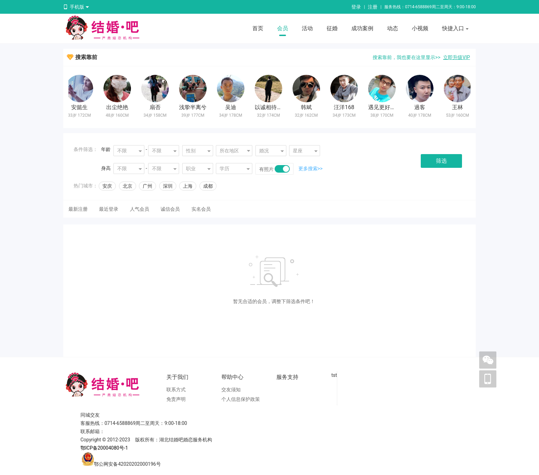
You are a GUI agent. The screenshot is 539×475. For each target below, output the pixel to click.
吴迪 (231, 107)
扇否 (156, 107)
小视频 (420, 28)
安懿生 (80, 107)
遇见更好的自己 (388, 107)
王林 (458, 107)
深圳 (168, 186)
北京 (127, 186)
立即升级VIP (456, 57)
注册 (372, 7)
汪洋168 (345, 107)
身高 (106, 168)
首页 (257, 28)
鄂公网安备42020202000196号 (127, 464)
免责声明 (176, 399)
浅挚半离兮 (194, 107)
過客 (420, 107)
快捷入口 (455, 29)
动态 (392, 28)
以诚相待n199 (273, 107)
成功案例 (362, 28)
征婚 (332, 28)
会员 (282, 28)
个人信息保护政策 (240, 399)
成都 (208, 186)
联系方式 (176, 389)
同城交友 (90, 415)
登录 (356, 7)
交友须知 (231, 389)
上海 (187, 186)
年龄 (106, 149)
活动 (307, 28)
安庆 (107, 186)
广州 (147, 186)
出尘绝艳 (118, 107)
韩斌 (307, 107)
